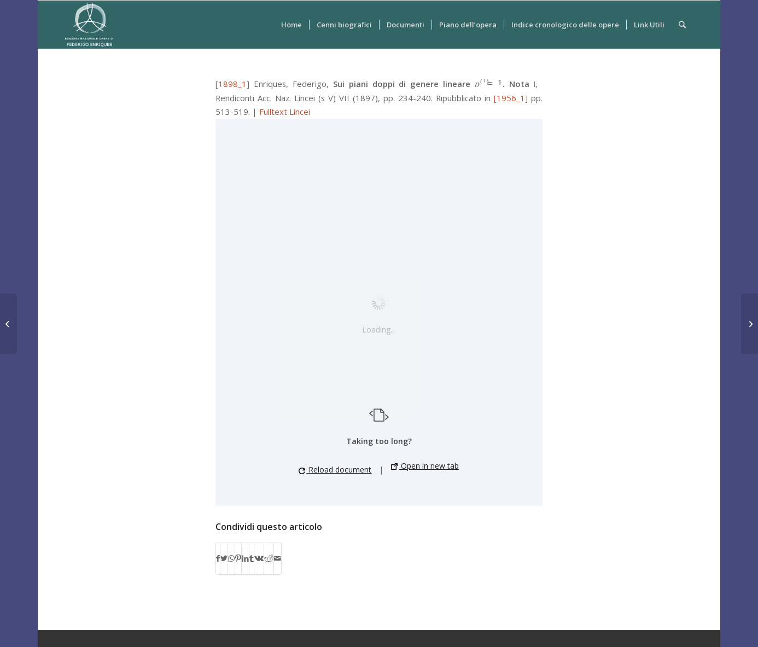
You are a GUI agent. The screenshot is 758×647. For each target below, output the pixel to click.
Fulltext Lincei (284, 111)
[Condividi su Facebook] (218, 558)
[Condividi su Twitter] (224, 558)
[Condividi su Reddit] (268, 558)
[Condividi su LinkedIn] (245, 558)
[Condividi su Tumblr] (251, 558)
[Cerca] (682, 25)
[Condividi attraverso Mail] (277, 558)
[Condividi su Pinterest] (238, 558)
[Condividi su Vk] (259, 558)
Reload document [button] (335, 469)
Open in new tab (425, 466)
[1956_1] (511, 97)
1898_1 (232, 83)
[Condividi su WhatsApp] (231, 558)
